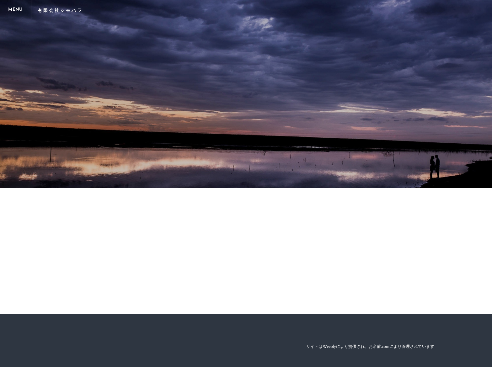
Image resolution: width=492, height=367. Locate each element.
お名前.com (379, 346)
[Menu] (15, 9)
